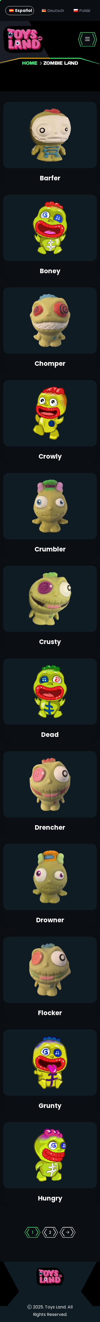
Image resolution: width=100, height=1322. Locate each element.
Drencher (50, 827)
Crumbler (50, 549)
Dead (50, 734)
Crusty (50, 641)
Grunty (50, 1105)
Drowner (50, 920)
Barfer (50, 178)
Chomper (50, 363)
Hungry (50, 1198)
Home (29, 63)
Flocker (50, 1012)
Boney (50, 271)
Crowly (50, 456)
